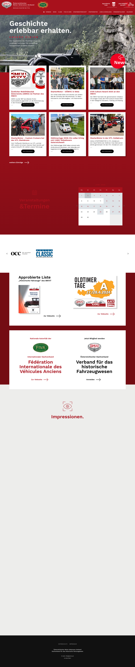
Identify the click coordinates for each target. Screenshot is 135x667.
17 (94, 207)
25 (100, 213)
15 (81, 207)
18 (100, 207)
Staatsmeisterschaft (80, 12)
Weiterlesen (28, 105)
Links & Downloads (105, 12)
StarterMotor (93, 12)
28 (119, 213)
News (54, 12)
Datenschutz (63, 645)
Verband (48, 12)
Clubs (60, 12)
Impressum (73, 645)
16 (88, 207)
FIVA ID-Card (67, 12)
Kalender (130, 12)
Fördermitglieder (119, 12)
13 (113, 202)
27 (113, 213)
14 (119, 202)
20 (113, 207)
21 (119, 207)
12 (106, 202)
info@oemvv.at (70, 657)
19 (106, 207)
